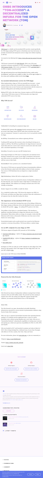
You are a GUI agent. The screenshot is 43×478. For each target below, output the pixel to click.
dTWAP (14, 399)
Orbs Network (20, 63)
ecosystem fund (35, 67)
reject (38, 474)
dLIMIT (11, 399)
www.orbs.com (23, 335)
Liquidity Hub (20, 399)
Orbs (4, 393)
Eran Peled (9, 25)
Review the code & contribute (31, 368)
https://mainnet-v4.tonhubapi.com (31, 238)
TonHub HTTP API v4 (8, 238)
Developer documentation (21, 379)
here (27, 76)
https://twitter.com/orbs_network (14, 342)
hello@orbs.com (6, 403)
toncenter (19, 129)
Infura (16, 207)
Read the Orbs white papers (11, 368)
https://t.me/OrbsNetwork (13, 339)
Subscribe (8, 410)
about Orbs (10, 346)
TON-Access (4, 49)
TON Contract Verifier (6, 67)
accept (30, 474)
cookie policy (5, 476)
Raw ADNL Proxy (7, 242)
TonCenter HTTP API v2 (9, 234)
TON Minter (35, 65)
